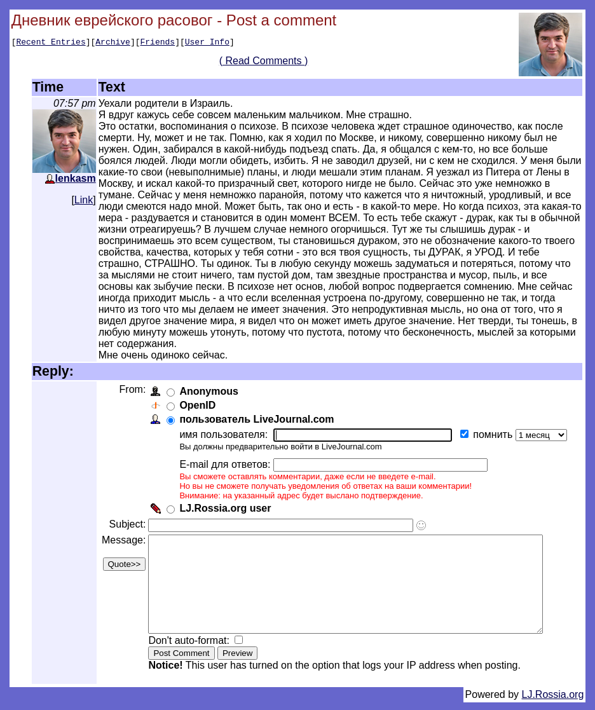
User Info (207, 43)
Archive (112, 43)
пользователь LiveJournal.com (255, 407)
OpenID (196, 393)
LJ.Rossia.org (553, 702)
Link (83, 200)
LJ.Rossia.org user (224, 496)
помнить (493, 423)
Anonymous (207, 379)
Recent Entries (50, 43)
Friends (157, 43)
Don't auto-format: (189, 648)
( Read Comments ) (268, 62)
